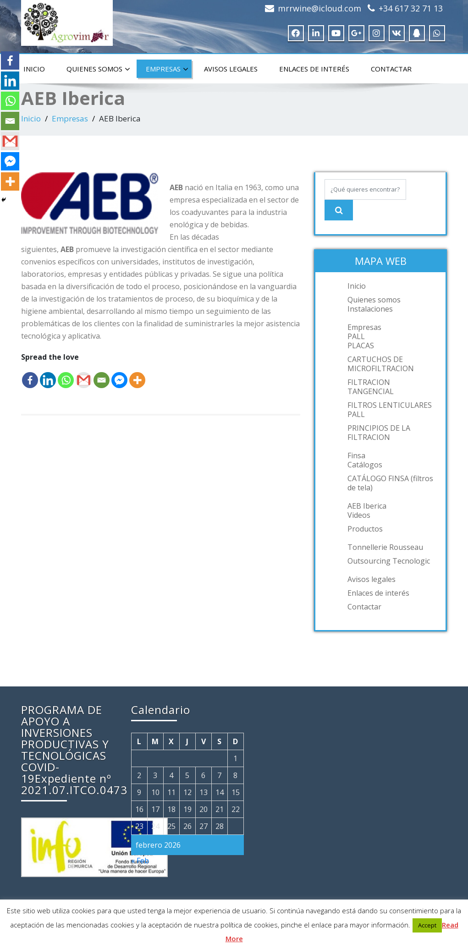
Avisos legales (231, 68)
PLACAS (360, 345)
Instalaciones (370, 308)
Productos (365, 528)
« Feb (140, 861)
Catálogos (364, 464)
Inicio (34, 68)
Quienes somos (98, 69)
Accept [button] (427, 925)
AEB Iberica (366, 505)
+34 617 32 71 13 (411, 8)
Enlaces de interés (314, 68)
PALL (356, 336)
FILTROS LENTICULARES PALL (389, 409)
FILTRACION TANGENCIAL (370, 387)
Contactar (391, 68)
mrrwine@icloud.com (319, 8)
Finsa (356, 455)
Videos (358, 515)
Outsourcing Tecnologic (388, 560)
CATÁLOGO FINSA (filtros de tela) (390, 483)
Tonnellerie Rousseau (385, 547)
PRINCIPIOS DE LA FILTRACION (378, 432)
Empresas (167, 69)
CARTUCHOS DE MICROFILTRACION (380, 364)
